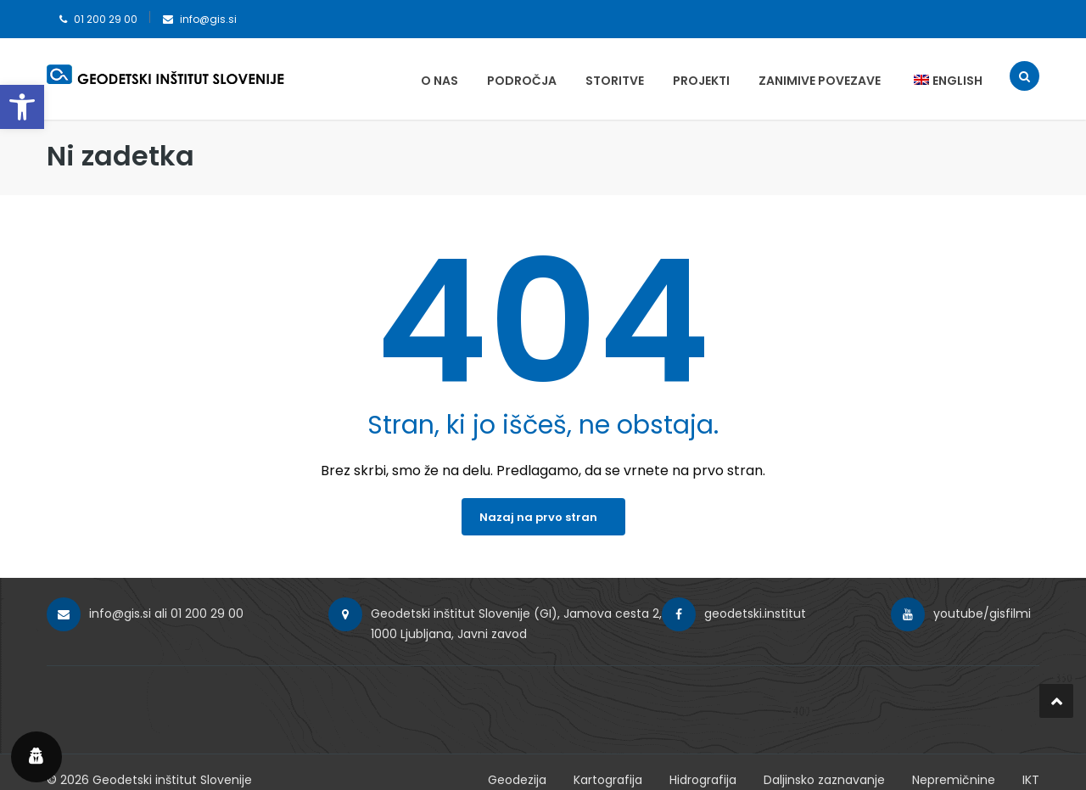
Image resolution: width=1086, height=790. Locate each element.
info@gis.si (208, 19)
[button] (22, 107)
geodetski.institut (755, 613)
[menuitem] (939, 81)
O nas (439, 80)
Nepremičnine (953, 779)
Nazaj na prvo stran (538, 517)
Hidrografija (702, 779)
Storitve (614, 80)
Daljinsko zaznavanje (824, 779)
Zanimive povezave (820, 80)
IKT (1030, 779)
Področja (522, 80)
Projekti (701, 80)
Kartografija (608, 779)
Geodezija (517, 779)
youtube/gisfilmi (982, 613)
